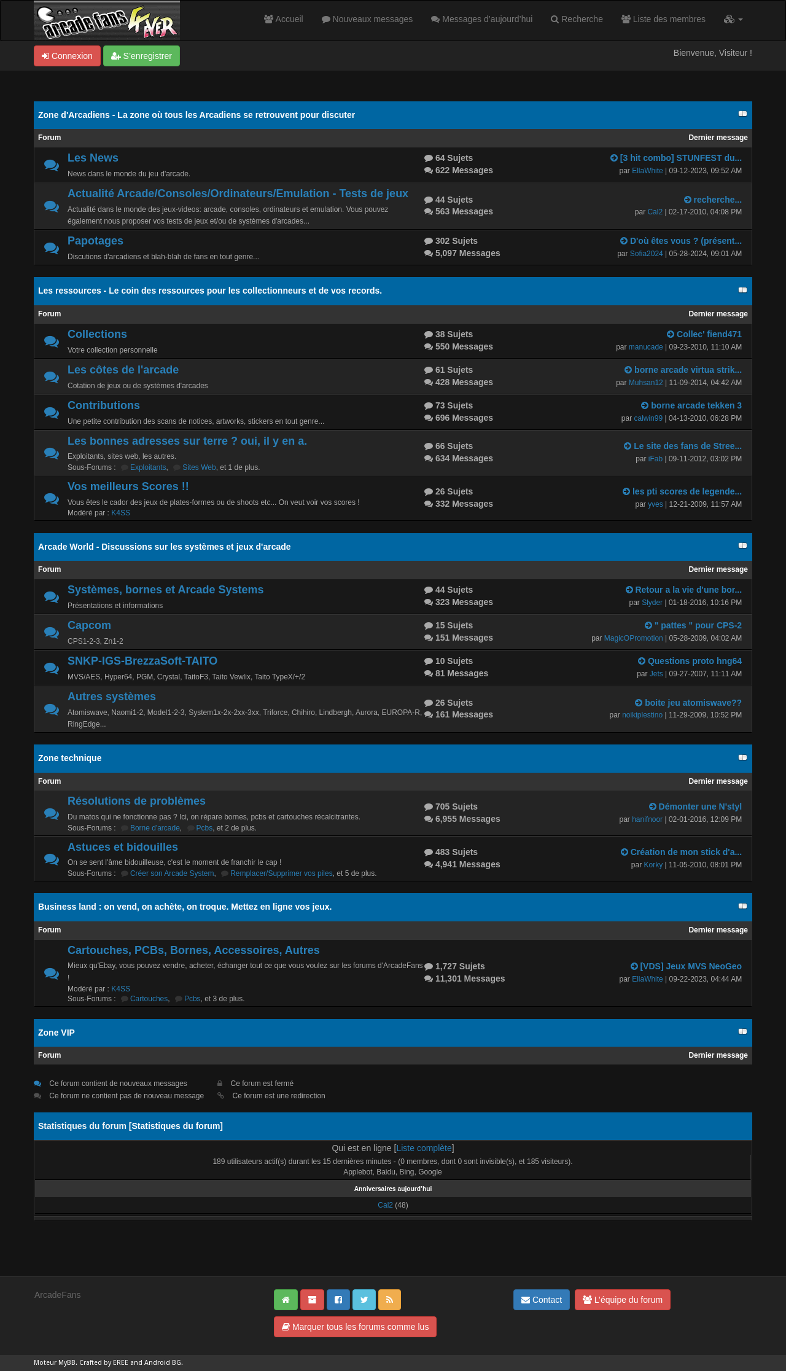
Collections (97, 334)
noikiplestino (642, 715)
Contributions (104, 405)
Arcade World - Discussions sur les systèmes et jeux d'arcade (164, 547)
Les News (93, 158)
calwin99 (648, 418)
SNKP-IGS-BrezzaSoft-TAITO (142, 661)
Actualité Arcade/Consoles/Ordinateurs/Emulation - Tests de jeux (238, 193)
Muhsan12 (646, 382)
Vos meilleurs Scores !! (128, 486)
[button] (733, 19)
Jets (656, 674)
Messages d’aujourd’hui (481, 19)
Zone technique (69, 758)
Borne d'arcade (155, 828)
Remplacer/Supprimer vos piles (281, 873)
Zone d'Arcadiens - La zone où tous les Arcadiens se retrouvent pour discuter (196, 115)
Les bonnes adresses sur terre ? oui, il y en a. (187, 441)
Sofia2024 (646, 253)
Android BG (162, 1363)
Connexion (67, 56)
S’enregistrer (141, 56)
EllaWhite (647, 170)
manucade (646, 347)
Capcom (89, 625)
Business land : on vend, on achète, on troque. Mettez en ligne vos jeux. (185, 907)
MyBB (67, 1363)
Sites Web (199, 467)
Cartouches (149, 998)
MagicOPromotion (633, 638)
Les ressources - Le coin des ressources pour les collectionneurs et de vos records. (210, 290)
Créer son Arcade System (172, 873)
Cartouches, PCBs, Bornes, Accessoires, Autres (194, 950)
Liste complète (423, 1148)
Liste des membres (663, 19)
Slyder (652, 602)
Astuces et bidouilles (123, 847)
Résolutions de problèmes (137, 801)
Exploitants (148, 467)
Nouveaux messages (367, 19)
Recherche (577, 19)
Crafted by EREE (103, 1363)
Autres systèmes (112, 696)
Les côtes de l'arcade (123, 370)
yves (655, 504)
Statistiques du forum (175, 1126)
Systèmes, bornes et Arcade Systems (166, 590)
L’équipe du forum (623, 1300)
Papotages (95, 241)
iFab (655, 459)
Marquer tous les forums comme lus (355, 1327)
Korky (653, 865)
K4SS (120, 513)
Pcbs (204, 828)
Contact (541, 1300)
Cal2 (655, 212)
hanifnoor (647, 819)
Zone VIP (56, 1032)
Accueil (283, 19)
